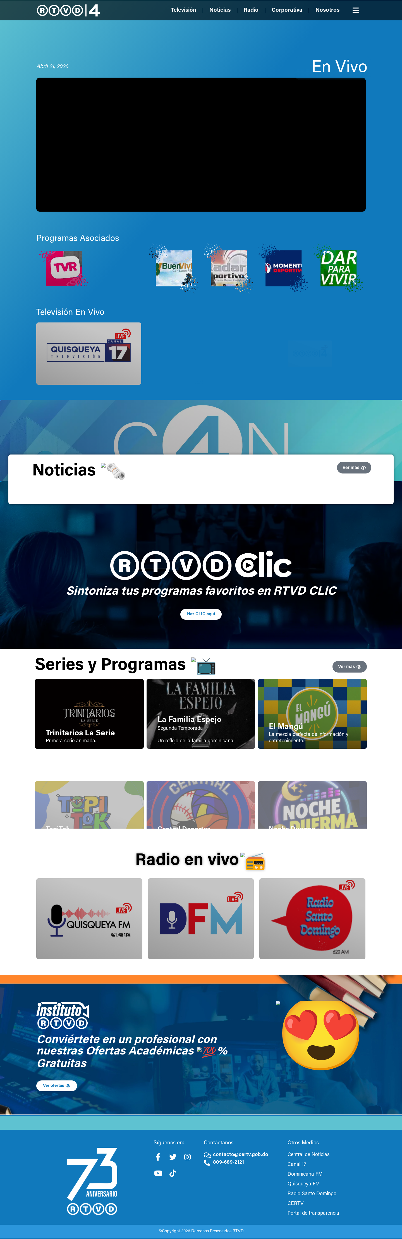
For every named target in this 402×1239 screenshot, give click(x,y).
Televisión (183, 10)
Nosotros (327, 10)
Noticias (220, 10)
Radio (251, 10)
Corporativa (287, 10)
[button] (356, 10)
